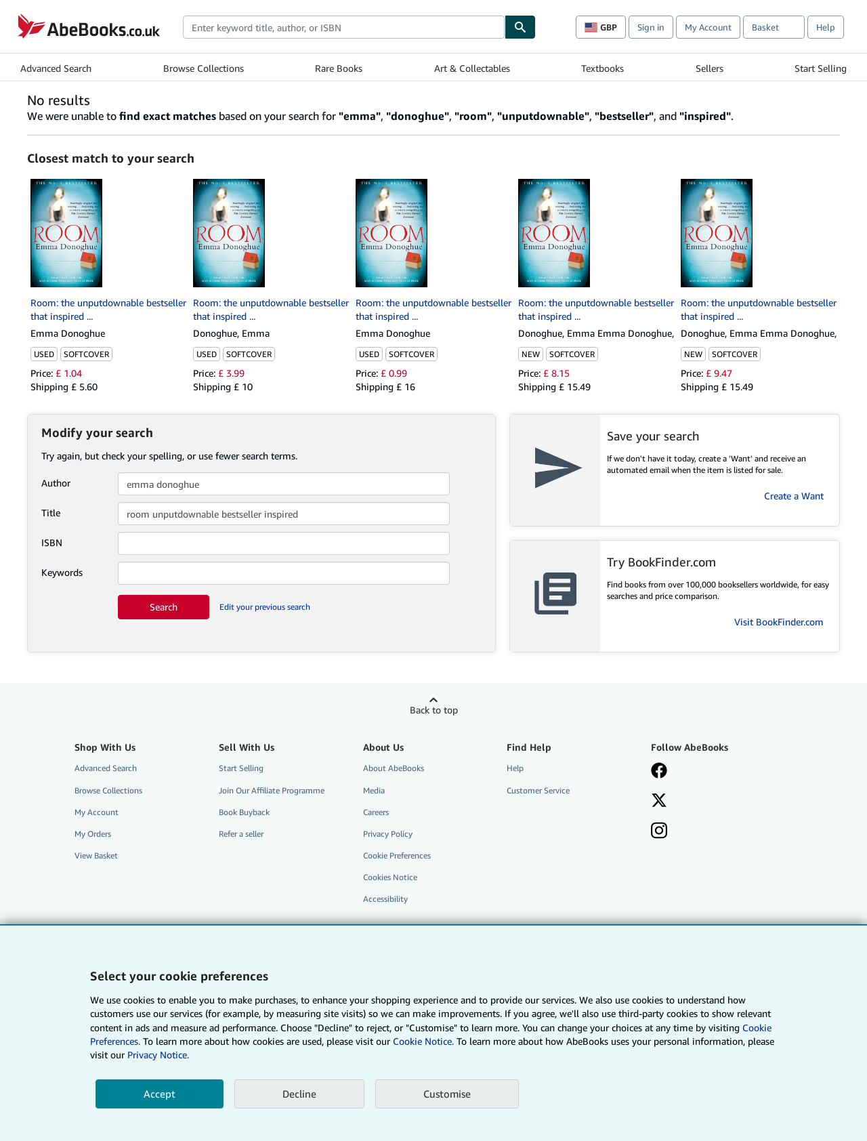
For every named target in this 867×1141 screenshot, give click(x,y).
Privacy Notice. (158, 1054)
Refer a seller (241, 834)
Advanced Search (55, 68)
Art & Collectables (472, 68)
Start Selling (821, 68)
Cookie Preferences (397, 855)
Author (55, 483)
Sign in (650, 27)
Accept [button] (159, 1093)
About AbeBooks (393, 768)
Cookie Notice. (423, 1041)
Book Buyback (244, 812)
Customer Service (538, 790)
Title (50, 512)
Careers (376, 812)
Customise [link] (447, 1093)
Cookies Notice (390, 877)
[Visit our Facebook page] (659, 772)
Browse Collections (203, 68)
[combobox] (344, 27)
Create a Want (794, 495)
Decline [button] (299, 1093)
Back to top (434, 709)
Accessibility (385, 899)
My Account (708, 27)
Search (163, 607)
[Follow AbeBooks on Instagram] (659, 832)
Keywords (62, 572)
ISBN (51, 542)
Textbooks (602, 68)
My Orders (93, 834)
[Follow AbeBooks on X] (659, 801)
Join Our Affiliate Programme (271, 790)
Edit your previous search (264, 607)
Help (825, 27)
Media (374, 790)
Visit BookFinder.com (779, 621)
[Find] (520, 27)
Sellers (709, 68)
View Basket (96, 855)
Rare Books (338, 68)
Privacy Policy (388, 834)
